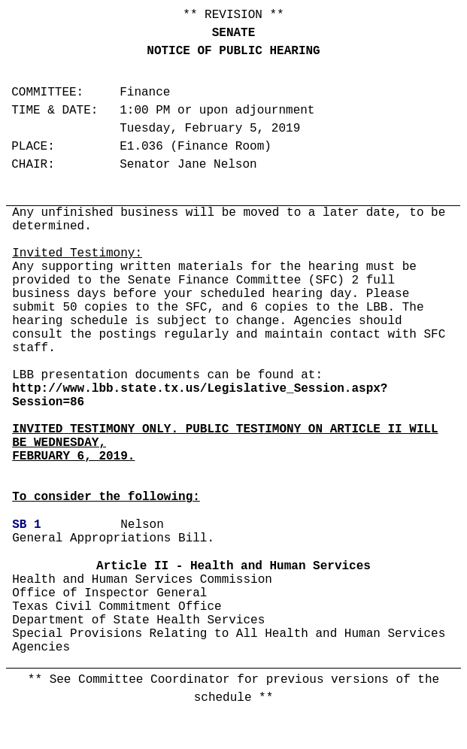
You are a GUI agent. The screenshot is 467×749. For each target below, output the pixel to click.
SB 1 (26, 525)
